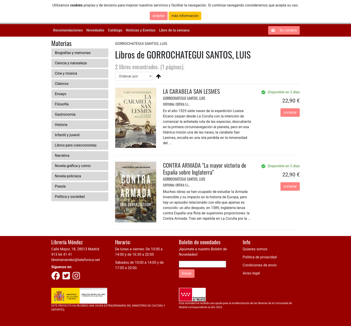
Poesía (60, 186)
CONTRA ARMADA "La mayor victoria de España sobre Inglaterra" (204, 168)
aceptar (159, 16)
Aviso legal (251, 273)
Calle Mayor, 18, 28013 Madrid (75, 249)
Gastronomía (65, 114)
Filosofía (61, 104)
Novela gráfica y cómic (73, 166)
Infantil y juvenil (67, 135)
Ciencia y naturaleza (71, 63)
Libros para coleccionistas (75, 145)
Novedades (95, 30)
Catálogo (115, 30)
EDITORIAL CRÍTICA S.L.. (176, 104)
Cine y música (66, 73)
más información (185, 16)
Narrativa (62, 155)
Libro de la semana (174, 30)
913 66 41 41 (61, 254)
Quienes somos (255, 249)
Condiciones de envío (260, 265)
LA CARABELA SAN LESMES (191, 91)
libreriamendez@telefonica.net (75, 260)
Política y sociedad (70, 196)
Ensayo (60, 94)
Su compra (284, 30)
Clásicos (61, 84)
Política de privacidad (260, 257)
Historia (61, 125)
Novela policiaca (68, 176)
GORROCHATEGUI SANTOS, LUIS (184, 98)
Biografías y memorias (73, 53)
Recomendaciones (68, 30)
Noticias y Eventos (140, 30)
